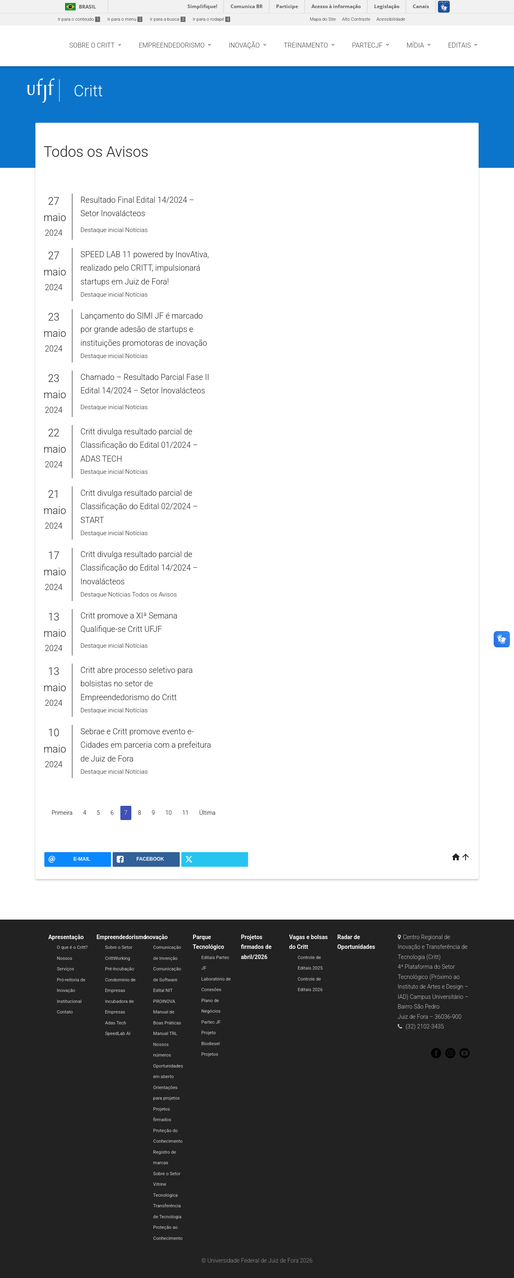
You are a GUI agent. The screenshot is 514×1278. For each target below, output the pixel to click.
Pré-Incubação (119, 969)
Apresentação (66, 937)
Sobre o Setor (118, 947)
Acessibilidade (391, 19)
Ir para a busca (167, 19)
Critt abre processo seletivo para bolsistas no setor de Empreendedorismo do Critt (137, 684)
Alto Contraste (356, 19)
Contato (65, 1012)
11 (185, 812)
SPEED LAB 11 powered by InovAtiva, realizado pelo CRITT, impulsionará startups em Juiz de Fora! (145, 268)
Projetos (209, 1054)
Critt (88, 91)
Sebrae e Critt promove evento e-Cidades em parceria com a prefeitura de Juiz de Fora (146, 745)
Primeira (62, 812)
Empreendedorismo (121, 937)
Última (207, 812)
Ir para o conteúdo (79, 19)
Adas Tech (115, 1023)
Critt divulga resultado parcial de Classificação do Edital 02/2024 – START (139, 506)
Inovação (156, 937)
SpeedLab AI (118, 1033)
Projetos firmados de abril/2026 (256, 947)
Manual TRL (165, 1033)
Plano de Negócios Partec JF (211, 1011)
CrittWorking (117, 958)
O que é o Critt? (72, 947)
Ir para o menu (124, 19)
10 (169, 812)
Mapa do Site (323, 19)
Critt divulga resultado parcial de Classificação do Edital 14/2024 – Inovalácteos (139, 568)
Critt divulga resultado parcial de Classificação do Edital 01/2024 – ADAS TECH (139, 445)
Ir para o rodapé (211, 19)
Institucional (69, 1001)
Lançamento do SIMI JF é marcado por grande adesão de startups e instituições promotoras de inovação (144, 329)
